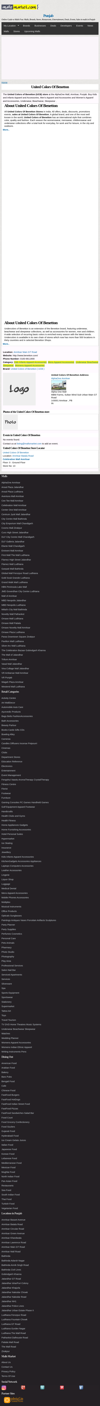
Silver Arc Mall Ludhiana (13, 645)
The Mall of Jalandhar (12, 655)
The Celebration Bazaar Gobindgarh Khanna (23, 650)
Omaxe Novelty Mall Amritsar (15, 627)
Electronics (6, 766)
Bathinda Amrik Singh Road (15, 1265)
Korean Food (7, 1154)
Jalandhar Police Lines (12, 1306)
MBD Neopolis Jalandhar (13, 600)
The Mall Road (8, 1346)
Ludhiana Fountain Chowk (14, 1319)
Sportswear (7, 997)
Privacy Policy (8, 1371)
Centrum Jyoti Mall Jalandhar (15, 514)
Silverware (6, 983)
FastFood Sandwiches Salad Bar (17, 1113)
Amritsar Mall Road (11, 1251)
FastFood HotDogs (10, 1099)
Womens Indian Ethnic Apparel (16, 1047)
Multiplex (5, 902)
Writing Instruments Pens (13, 1051)
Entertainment (8, 770)
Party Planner (8, 924)
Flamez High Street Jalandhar (16, 559)
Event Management (11, 775)
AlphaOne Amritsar (60, 378)
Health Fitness (8, 820)
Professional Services (12, 965)
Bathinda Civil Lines (11, 1269)
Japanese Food (9, 1149)
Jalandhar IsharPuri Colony (14, 1283)
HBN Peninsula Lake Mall (14, 587)
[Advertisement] (50, 57)
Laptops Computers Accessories (17, 866)
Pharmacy (6, 947)
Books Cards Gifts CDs (12, 730)
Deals (53, 25)
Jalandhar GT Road (11, 1278)
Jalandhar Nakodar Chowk (14, 1292)
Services (5, 979)
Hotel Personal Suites (12, 834)
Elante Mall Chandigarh (13, 546)
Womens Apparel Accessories (29, 365)
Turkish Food (7, 1203)
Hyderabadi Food (10, 1135)
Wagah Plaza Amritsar (12, 682)
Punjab (48, 16)
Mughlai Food (8, 1172)
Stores (16, 31)
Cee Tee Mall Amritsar (12, 500)
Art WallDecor (8, 702)
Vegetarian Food (9, 1208)
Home (4, 82)
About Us (6, 1362)
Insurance (6, 847)
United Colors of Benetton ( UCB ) (27, 369)
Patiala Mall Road (10, 1342)
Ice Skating (6, 843)
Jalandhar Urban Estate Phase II (17, 1310)
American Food (9, 1063)
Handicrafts (7, 811)
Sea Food (6, 1190)
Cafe (3, 1086)
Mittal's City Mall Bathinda (14, 609)
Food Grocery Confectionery (15, 1122)
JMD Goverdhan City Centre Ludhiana (20, 591)
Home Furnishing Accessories (16, 829)
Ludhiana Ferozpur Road (13, 1315)
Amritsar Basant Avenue (13, 1219)
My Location (10, 25)
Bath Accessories (10, 720)
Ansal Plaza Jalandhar (12, 487)
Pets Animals (7, 943)
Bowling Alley (8, 734)
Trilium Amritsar (9, 659)
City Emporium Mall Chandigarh (17, 523)
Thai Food (6, 1199)
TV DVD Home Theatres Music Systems (21, 1024)
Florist (4, 788)
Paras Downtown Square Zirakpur (18, 636)
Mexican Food (8, 1167)
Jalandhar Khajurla (10, 1288)
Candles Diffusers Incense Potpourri (19, 743)
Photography (7, 956)
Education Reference (11, 761)
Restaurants (7, 1185)
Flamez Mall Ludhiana (12, 564)
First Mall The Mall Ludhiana (15, 555)
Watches (5, 1033)
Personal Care (8, 938)
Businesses (40, 25)
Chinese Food (8, 1090)
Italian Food (7, 1145)
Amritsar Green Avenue (13, 1233)
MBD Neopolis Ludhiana (13, 605)
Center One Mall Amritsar (13, 509)
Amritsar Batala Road (23, 455)
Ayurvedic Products (11, 711)
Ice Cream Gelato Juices (13, 1140)
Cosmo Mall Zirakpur (11, 528)
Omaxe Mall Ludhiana (12, 618)
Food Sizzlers (8, 1126)
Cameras (6, 739)
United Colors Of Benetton (16, 452)
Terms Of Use (8, 1376)
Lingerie (5, 875)
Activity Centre (8, 698)
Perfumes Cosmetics (11, 933)
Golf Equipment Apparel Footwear (18, 807)
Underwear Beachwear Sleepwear (18, 1029)
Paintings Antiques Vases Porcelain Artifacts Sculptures (28, 920)
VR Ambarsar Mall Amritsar (14, 673)
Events (79, 25)
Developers (66, 25)
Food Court (7, 1117)
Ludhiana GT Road (10, 1324)
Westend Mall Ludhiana (13, 686)
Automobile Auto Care (12, 707)
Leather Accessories (11, 870)
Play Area (6, 961)
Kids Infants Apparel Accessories (30, 362)
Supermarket (7, 1006)
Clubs (4, 752)
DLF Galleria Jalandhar (12, 541)
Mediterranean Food (11, 1163)
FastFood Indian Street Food (15, 1104)
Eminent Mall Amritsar (12, 550)
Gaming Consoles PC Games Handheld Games (25, 802)
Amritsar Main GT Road (25, 352)
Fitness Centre (8, 784)
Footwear (6, 793)
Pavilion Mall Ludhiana (12, 641)
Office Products (9, 911)
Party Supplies (8, 929)
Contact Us (6, 1367)
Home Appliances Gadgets (14, 825)
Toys (3, 1015)
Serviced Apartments (11, 974)
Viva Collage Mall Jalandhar (15, 668)
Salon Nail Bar (8, 970)
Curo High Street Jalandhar (15, 532)
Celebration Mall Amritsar (16, 459)
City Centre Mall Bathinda (14, 519)
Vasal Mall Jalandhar (11, 664)
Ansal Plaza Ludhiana (12, 491)
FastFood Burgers (10, 1095)
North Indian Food (10, 1176)
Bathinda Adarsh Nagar (13, 1260)
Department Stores (10, 757)
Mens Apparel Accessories (61, 362)
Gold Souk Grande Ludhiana (15, 578)
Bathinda (5, 1256)
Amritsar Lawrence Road (13, 1242)
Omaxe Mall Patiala (11, 623)
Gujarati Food (8, 1131)
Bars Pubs (6, 1076)
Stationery (6, 1002)
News (90, 25)
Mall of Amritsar (9, 596)
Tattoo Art (6, 1011)
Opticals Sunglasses (11, 915)
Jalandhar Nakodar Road (13, 1297)
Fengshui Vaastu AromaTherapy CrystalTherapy (25, 779)
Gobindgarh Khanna (11, 1274)
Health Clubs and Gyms (13, 816)
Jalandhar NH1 (8, 1301)
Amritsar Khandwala (11, 1238)
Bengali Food (8, 1081)
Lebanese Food (9, 1158)
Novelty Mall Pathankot (12, 614)
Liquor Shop (7, 879)
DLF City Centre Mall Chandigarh (17, 537)
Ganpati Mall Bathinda (12, 568)
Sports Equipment (10, 992)
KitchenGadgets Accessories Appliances (21, 861)
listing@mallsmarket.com (29, 443)
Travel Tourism (8, 1020)
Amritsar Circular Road (12, 1229)
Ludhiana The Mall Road (13, 1333)
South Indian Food (10, 1194)
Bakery (4, 1072)
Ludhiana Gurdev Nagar (13, 1328)
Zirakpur (5, 1351)
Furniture (5, 797)
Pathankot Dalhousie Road (14, 1337)
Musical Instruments (11, 906)
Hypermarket (7, 838)
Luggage (5, 884)
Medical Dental (8, 888)
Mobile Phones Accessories (15, 897)
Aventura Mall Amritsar (12, 496)
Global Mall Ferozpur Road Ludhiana (19, 573)
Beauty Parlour (8, 725)
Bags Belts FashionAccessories (17, 716)
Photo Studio (7, 952)
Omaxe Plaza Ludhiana (13, 632)
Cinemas (5, 748)
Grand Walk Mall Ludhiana (14, 582)
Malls (6, 31)
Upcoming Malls (32, 31)
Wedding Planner (10, 1038)
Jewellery (6, 852)
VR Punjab (6, 677)
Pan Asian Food (9, 1181)
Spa (3, 988)
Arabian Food (8, 1067)
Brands (26, 25)
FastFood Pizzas (9, 1108)
